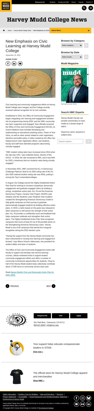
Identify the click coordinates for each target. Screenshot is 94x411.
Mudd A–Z (89, 2)
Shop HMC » (38, 381)
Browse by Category (73, 40)
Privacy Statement (9, 397)
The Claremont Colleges (46, 408)
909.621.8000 (39, 325)
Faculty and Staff (63, 2)
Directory (60, 394)
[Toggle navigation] (90, 8)
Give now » (38, 352)
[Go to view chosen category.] (86, 45)
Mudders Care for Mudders (28, 394)
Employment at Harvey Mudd (13, 399)
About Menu (56, 30)
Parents (81, 2)
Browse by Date (70, 52)
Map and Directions (47, 394)
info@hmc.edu (53, 325)
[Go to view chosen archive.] (86, 57)
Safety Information (9, 394)
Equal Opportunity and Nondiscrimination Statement (48, 397)
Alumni (73, 2)
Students (52, 2)
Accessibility (22, 397)
